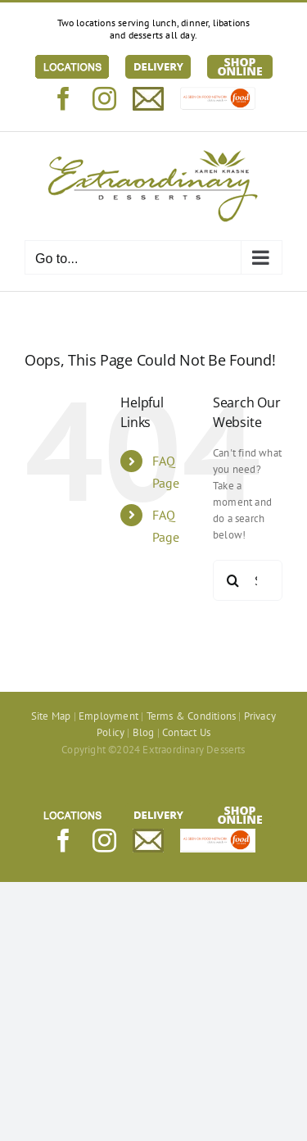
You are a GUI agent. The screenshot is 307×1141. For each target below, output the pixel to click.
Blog (144, 732)
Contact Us (186, 732)
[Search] (233, 580)
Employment (108, 716)
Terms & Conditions (192, 716)
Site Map (51, 716)
